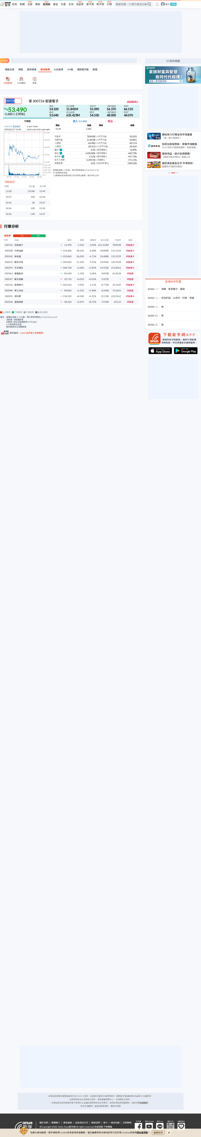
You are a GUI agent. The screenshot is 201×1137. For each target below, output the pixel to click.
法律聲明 (127, 1123)
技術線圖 (174, 60)
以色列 (176, 297)
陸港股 (46, 4)
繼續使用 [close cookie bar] (158, 1132)
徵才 (105, 1123)
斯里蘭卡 (173, 289)
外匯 (63, 4)
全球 (70, 4)
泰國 (191, 297)
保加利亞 (166, 297)
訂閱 (109, 4)
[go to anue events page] (157, 4)
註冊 (173, 4)
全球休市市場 (173, 281)
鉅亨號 (100, 4)
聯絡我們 (95, 1123)
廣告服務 (67, 1123)
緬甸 (182, 289)
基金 (55, 4)
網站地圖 (115, 1123)
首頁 (14, 4)
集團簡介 (55, 1123)
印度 (184, 297)
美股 (37, 4)
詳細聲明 (144, 1103)
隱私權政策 (142, 1132)
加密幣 (80, 4)
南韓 (163, 289)
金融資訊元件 (81, 1123)
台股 (29, 4)
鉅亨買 (90, 4)
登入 (167, 4)
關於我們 (43, 1123)
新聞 (22, 4)
